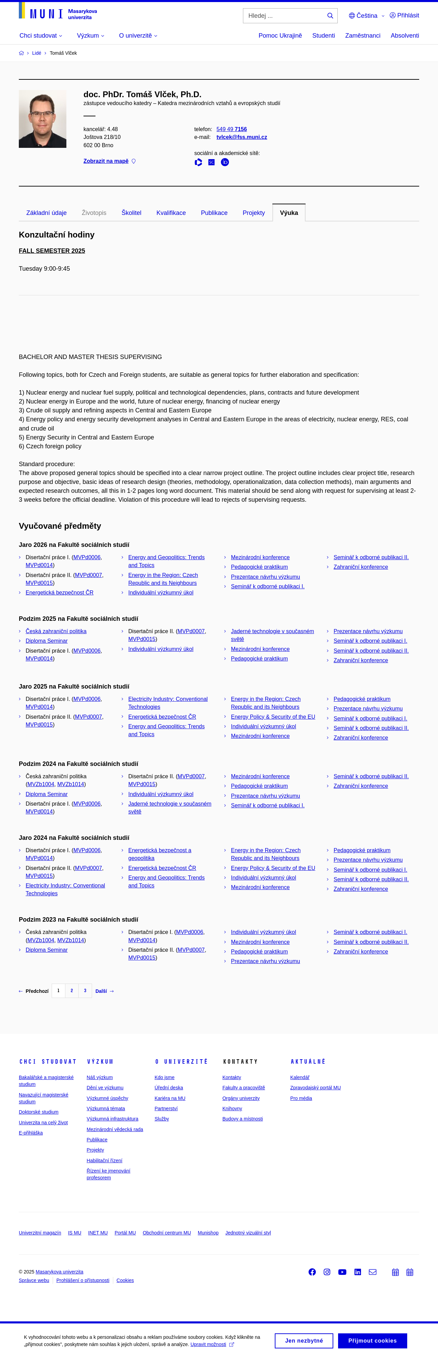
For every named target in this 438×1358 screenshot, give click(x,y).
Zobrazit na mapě (109, 161)
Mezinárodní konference (260, 557)
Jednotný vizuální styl (248, 1232)
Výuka (289, 212)
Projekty (254, 212)
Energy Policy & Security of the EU (273, 717)
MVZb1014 (70, 784)
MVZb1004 (40, 784)
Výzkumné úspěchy (107, 1098)
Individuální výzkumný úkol (160, 592)
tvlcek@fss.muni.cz (242, 137)
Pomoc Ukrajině (280, 35)
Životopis (94, 212)
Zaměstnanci (363, 35)
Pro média (301, 1098)
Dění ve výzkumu (105, 1087)
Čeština (363, 15)
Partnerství (166, 1108)
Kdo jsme (165, 1077)
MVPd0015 (39, 583)
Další (104, 991)
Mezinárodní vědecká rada (115, 1129)
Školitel (131, 212)
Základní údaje (46, 212)
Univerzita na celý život (43, 1122)
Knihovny (232, 1108)
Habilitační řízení (104, 1160)
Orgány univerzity (241, 1098)
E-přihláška (31, 1133)
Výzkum (100, 1061)
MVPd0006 (87, 557)
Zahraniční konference (361, 567)
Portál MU (125, 1232)
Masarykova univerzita (59, 1271)
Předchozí (34, 991)
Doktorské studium (39, 1112)
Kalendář (299, 1077)
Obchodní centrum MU (167, 1232)
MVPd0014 (39, 565)
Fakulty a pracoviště (243, 1087)
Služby (162, 1119)
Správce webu (34, 1280)
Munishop (208, 1232)
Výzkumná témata (106, 1108)
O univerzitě (181, 1061)
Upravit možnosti (212, 1346)
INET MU (98, 1232)
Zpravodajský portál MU (315, 1087)
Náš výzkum (100, 1077)
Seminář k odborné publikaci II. (371, 557)
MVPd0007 (88, 575)
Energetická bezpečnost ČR (59, 592)
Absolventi (405, 35)
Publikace (214, 212)
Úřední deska (169, 1087)
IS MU (74, 1232)
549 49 (232, 129)
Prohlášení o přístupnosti (83, 1280)
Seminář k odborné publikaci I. (268, 586)
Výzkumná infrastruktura (112, 1119)
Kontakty (231, 1077)
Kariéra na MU (170, 1098)
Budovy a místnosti (242, 1119)
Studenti (323, 35)
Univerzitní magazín (40, 1232)
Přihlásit (404, 15)
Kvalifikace (171, 212)
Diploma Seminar (47, 641)
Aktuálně (308, 1061)
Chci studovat (48, 1061)
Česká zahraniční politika (56, 631)
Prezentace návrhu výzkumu (265, 577)
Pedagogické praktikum (259, 567)
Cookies (125, 1280)
